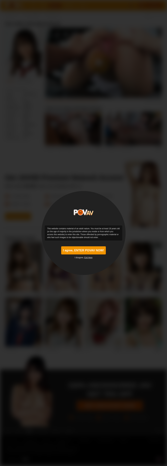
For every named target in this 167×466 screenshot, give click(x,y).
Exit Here (88, 257)
